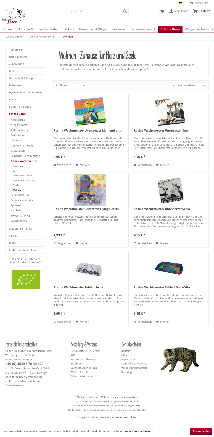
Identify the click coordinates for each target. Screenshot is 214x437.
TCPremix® (16, 49)
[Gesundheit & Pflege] (92, 29)
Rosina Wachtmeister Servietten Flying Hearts (86, 209)
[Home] (8, 29)
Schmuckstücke (20, 195)
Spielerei (16, 205)
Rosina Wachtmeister (24, 161)
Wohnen (17, 189)
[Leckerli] (68, 29)
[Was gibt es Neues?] (198, 29)
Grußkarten (18, 150)
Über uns (126, 355)
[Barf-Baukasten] (48, 29)
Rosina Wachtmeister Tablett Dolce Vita (162, 287)
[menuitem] (99, 11)
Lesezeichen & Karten (24, 180)
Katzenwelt (15, 85)
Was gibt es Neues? (20, 228)
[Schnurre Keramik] (143, 29)
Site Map (126, 372)
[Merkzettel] (162, 11)
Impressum (128, 359)
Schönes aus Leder (22, 200)
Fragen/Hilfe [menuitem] (199, 3)
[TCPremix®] (25, 29)
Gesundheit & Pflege (21, 78)
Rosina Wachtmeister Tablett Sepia (78, 287)
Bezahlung (76, 363)
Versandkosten (131, 397)
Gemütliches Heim (22, 145)
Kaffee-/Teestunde (22, 175)
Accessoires (18, 119)
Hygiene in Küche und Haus (25, 92)
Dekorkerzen (18, 135)
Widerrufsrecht (79, 372)
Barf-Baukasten (18, 56)
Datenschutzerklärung (83, 367)
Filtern (62, 85)
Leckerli (13, 71)
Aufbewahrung (20, 130)
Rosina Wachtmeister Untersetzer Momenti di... (87, 130)
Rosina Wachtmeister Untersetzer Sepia (162, 209)
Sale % (13, 236)
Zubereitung (16, 64)
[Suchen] (125, 11)
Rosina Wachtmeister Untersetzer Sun (161, 130)
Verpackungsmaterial (134, 367)
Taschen (17, 185)
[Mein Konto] (179, 11)
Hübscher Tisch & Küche (25, 156)
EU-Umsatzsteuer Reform (24, 250)
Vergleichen (63, 165)
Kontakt (126, 351)
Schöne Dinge (17, 113)
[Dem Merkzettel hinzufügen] (82, 165)
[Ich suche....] (99, 11)
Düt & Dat (16, 140)
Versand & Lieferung (82, 359)
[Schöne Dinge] (170, 29)
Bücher (13, 99)
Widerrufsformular (81, 376)
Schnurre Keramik (20, 106)
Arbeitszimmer (19, 125)
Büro (15, 170)
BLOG (12, 243)
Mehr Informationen (137, 431)
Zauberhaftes (19, 220)
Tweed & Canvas (20, 215)
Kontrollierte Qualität (134, 363)
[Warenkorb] (202, 11)
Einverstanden (201, 431)
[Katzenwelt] (119, 29)
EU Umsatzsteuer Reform (85, 351)
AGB (72, 355)
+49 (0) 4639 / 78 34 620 (24, 363)
